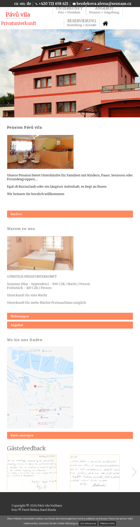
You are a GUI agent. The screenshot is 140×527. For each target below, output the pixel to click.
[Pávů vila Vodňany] (18, 19)
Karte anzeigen (22, 440)
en (22, 3)
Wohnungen (20, 321)
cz (16, 3)
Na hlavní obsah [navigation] (1, 5)
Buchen (16, 219)
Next (132, 477)
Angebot (17, 330)
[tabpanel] (38, 477)
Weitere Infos (107, 523)
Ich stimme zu (88, 523)
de (29, 3)
